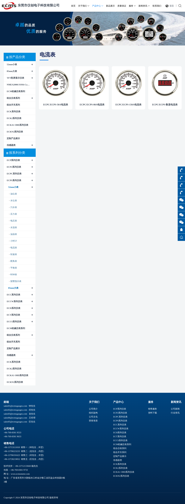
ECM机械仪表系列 (16, 91)
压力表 (13, 214)
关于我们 (84, 6)
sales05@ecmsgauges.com (15, 422)
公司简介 (93, 409)
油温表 (13, 234)
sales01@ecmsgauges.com (15, 406)
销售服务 (152, 409)
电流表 (13, 247)
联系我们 (157, 6)
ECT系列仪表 (13, 315)
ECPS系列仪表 (14, 180)
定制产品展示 (13, 138)
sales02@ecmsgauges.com (15, 410)
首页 (73, 6)
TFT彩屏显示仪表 (15, 78)
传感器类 (11, 145)
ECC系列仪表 (13, 295)
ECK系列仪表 (13, 111)
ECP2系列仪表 (14, 167)
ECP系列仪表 (13, 160)
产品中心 (98, 6)
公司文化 (93, 417)
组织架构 (93, 413)
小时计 (13, 241)
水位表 (13, 200)
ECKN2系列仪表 (15, 132)
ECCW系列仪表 (14, 301)
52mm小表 (12, 64)
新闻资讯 (144, 6)
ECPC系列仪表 (14, 173)
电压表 (13, 221)
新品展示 (110, 6)
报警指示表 (15, 281)
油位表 (13, 194)
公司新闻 (175, 409)
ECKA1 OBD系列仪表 (17, 125)
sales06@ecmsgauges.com (15, 418)
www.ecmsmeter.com (20, 474)
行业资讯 (175, 413)
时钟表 (13, 274)
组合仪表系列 (13, 98)
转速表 (13, 254)
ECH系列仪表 (13, 308)
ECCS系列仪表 (14, 321)
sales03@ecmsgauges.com (15, 414)
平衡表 (13, 268)
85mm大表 (12, 71)
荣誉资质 (93, 421)
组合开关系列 (13, 105)
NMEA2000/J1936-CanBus (19, 84)
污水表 (13, 207)
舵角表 (13, 261)
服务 (132, 6)
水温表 (13, 227)
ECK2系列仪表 (14, 118)
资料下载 (152, 413)
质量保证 (121, 6)
